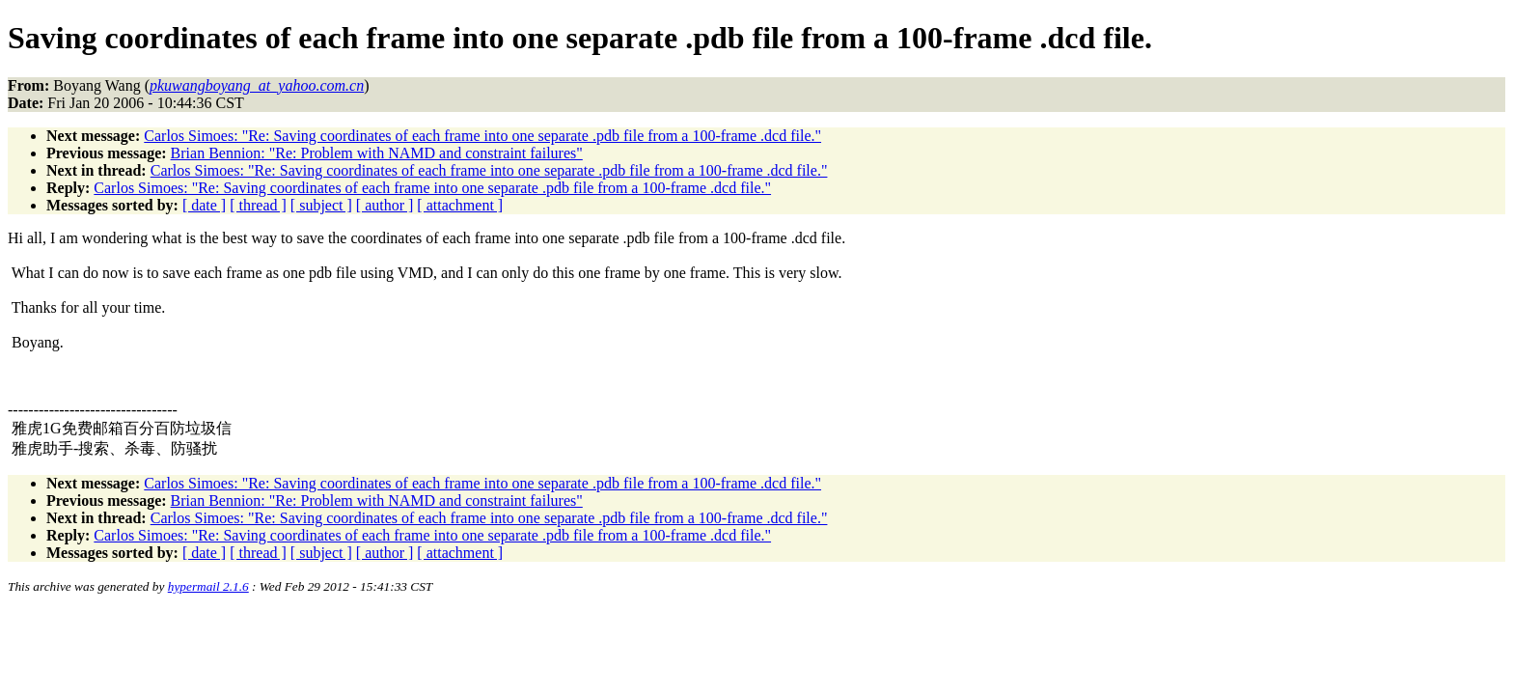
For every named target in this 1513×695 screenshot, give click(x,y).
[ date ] (204, 205)
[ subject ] (321, 205)
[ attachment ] (460, 205)
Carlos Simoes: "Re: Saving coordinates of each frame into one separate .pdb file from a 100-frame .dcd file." (482, 135)
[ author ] (385, 205)
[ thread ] (258, 205)
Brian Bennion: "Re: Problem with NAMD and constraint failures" (377, 153)
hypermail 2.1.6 (208, 586)
